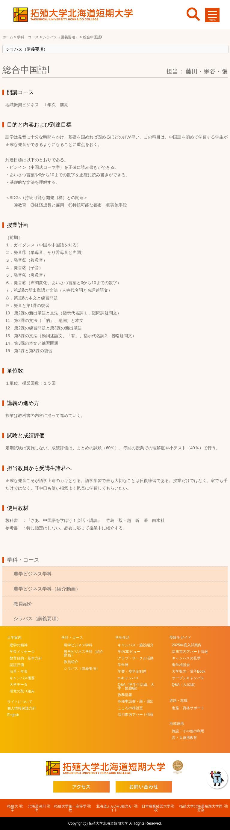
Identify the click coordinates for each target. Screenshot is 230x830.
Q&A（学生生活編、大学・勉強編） (136, 686)
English (13, 715)
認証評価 (17, 665)
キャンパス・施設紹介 (136, 645)
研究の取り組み (22, 691)
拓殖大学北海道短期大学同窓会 (201, 808)
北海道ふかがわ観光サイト (114, 808)
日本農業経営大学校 (156, 808)
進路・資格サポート (188, 708)
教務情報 (125, 695)
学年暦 (123, 665)
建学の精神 (19, 645)
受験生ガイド (180, 637)
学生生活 (122, 637)
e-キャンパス (128, 678)
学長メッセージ (22, 652)
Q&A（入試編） (184, 685)
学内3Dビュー (129, 652)
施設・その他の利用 (188, 731)
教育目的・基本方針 (26, 658)
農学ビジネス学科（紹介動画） (47, 588)
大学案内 (14, 637)
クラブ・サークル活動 (136, 658)
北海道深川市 (37, 808)
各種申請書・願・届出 (136, 701)
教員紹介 (23, 603)
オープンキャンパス (188, 678)
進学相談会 (181, 665)
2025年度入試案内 (187, 645)
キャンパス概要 (22, 678)
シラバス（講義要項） (37, 618)
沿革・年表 (19, 671)
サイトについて (19, 702)
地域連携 (177, 723)
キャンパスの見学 (186, 658)
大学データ (19, 685)
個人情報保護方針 (21, 708)
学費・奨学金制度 (132, 671)
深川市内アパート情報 (136, 714)
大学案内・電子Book (188, 671)
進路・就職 (178, 700)
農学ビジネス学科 (32, 573)
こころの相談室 (130, 708)
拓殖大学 (12, 808)
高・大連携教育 (184, 738)
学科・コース (23, 560)
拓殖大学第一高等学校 (70, 808)
